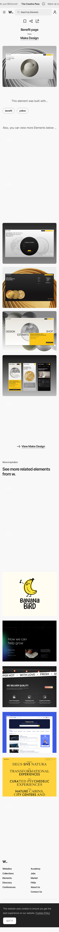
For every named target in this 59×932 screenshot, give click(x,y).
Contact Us (36, 891)
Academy (35, 868)
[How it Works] (29, 503)
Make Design (29, 38)
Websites (7, 868)
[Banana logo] (29, 594)
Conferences (8, 887)
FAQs (33, 882)
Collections (8, 873)
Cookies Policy (43, 913)
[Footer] (29, 287)
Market (34, 878)
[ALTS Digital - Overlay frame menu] (29, 547)
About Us (35, 887)
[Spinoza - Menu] (29, 777)
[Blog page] (29, 732)
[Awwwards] (10, 12)
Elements (7, 878)
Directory (7, 882)
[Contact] (29, 243)
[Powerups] (29, 686)
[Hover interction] (29, 155)
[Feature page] (29, 419)
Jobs (33, 873)
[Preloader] (29, 199)
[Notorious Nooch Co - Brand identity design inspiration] (29, 820)
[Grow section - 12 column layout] (29, 641)
